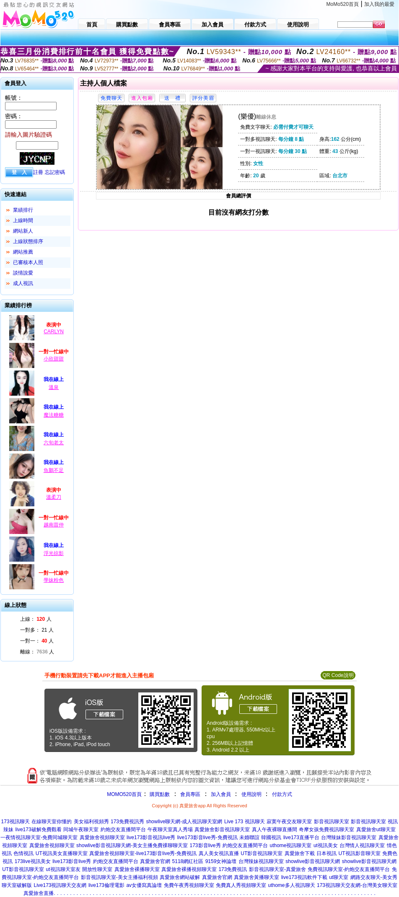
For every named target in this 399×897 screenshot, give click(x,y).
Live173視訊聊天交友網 (60, 885)
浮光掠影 (54, 553)
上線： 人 (36, 619)
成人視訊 (23, 283)
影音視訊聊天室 (331, 821)
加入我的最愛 (379, 4)
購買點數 (159, 794)
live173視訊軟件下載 (304, 877)
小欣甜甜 (54, 359)
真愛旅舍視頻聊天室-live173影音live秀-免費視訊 (143, 853)
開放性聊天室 (97, 869)
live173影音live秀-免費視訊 (207, 837)
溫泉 (54, 387)
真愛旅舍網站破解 (180, 877)
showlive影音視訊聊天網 (312, 861)
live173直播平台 (301, 837)
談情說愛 (23, 273)
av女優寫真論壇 (144, 885)
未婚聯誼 (249, 837)
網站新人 (23, 231)
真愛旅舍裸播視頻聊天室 (189, 869)
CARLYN (54, 331)
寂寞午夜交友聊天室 (289, 821)
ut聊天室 (338, 877)
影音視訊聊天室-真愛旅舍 (277, 869)
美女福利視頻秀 (91, 821)
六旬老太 (54, 443)
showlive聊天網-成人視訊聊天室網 (184, 821)
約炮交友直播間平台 (123, 829)
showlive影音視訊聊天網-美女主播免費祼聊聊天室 (132, 845)
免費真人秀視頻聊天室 (241, 885)
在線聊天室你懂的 (51, 821)
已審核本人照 (28, 262)
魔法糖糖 (54, 415)
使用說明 (251, 794)
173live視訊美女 (33, 861)
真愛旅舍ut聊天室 (376, 829)
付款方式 (282, 794)
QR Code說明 (337, 675)
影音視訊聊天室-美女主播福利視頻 (119, 877)
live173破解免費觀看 (39, 829)
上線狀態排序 (28, 241)
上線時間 (23, 220)
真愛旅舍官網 (155, 861)
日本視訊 (326, 853)
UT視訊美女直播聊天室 (62, 853)
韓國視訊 (271, 837)
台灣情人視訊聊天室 (362, 845)
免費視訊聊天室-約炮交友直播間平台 (349, 869)
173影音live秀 (205, 845)
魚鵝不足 (54, 470)
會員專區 (190, 794)
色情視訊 (23, 853)
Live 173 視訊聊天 (244, 821)
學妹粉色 (54, 580)
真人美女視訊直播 (219, 853)
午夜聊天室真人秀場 (170, 829)
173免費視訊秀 (127, 821)
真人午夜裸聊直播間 (274, 829)
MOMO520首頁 (124, 794)
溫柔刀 (53, 497)
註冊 (38, 172)
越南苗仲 (54, 525)
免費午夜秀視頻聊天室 (189, 885)
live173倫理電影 (106, 885)
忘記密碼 (55, 172)
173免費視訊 (232, 869)
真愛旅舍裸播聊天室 (137, 869)
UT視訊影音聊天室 (360, 853)
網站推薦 (23, 252)
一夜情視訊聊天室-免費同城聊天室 (39, 837)
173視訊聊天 (15, 821)
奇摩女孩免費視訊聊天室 (326, 829)
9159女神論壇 (221, 861)
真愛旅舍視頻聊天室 (102, 837)
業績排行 (23, 210)
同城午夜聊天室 (80, 829)
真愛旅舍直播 (38, 893)
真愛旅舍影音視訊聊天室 (222, 829)
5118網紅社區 (188, 861)
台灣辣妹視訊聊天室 (261, 861)
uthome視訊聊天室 (290, 845)
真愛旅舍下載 (300, 853)
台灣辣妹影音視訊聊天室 (348, 837)
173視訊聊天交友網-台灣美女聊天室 (357, 885)
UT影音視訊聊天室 (261, 853)
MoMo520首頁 (342, 4)
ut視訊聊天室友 (63, 869)
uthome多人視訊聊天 (291, 885)
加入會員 (221, 794)
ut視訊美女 (326, 845)
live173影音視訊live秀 (151, 837)
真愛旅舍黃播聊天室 (256, 877)
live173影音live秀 (71, 861)
